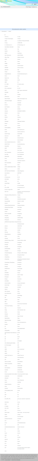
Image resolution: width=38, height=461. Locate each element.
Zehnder (6, 111)
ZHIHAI (18, 230)
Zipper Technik (20, 316)
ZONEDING (19, 367)
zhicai (6, 230)
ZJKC (18, 330)
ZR (5, 396)
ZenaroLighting (7, 127)
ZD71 (6, 90)
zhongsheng (7, 256)
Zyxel (6, 445)
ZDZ (5, 94)
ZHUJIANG (7, 274)
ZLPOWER (19, 340)
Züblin (6, 40)
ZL (5, 340)
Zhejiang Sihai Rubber (9, 207)
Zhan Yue (6, 191)
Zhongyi (6, 266)
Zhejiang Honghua (20, 205)
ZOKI (6, 357)
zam (5, 61)
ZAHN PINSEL (20, 55)
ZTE (18, 406)
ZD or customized (8, 88)
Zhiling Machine (8, 234)
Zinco (18, 305)
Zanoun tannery (20, 67)
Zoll (5, 359)
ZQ (18, 394)
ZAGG (6, 53)
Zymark (18, 437)
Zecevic (6, 104)
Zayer (18, 75)
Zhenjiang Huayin (20, 223)
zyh (18, 435)
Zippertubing (7, 318)
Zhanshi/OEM (7, 201)
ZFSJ (18, 179)
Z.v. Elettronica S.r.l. (8, 44)
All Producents (5, 6)
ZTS (5, 410)
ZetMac (18, 166)
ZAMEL (6, 63)
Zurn (18, 420)
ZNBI (6, 351)
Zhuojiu (6, 278)
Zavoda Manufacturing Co (22, 73)
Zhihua (18, 232)
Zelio (18, 119)
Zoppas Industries (8, 384)
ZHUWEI (19, 287)
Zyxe (18, 443)
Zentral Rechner (20, 137)
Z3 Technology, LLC (21, 44)
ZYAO (18, 431)
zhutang (6, 287)
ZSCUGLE (7, 402)
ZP (18, 392)
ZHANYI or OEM (20, 201)
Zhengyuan (7, 219)
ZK (18, 334)
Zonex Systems (20, 371)
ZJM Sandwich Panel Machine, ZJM (11, 333)
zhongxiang (7, 259)
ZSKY (6, 404)
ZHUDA (18, 270)
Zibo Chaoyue (7, 291)
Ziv (5, 326)
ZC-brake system (20, 84)
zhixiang (6, 238)
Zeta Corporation (8, 162)
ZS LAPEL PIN (7, 398)
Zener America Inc (20, 129)
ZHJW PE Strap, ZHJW (9, 240)
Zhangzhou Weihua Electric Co (10, 194)
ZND (18, 351)
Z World (18, 38)
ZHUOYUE (19, 285)
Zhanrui (18, 197)
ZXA (18, 428)
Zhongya (6, 264)
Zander (6, 65)
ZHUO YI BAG (20, 274)
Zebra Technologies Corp (22, 98)
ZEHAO (18, 108)
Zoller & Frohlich (8, 361)
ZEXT (6, 175)
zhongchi (19, 244)
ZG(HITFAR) (7, 183)
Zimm (18, 301)
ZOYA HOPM (19, 388)
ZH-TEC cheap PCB (8, 189)
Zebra (18, 96)
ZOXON (6, 388)
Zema (18, 123)
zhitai (18, 236)
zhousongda (19, 268)
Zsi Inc (18, 402)
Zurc (5, 420)
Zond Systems (7, 367)
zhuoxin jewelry (7, 283)
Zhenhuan (19, 221)
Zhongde (6, 246)
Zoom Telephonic (20, 380)
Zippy (18, 318)
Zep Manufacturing (21, 144)
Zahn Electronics (8, 55)
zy (5, 431)
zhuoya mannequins (21, 283)
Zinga (6, 309)
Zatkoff (18, 71)
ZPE (5, 394)
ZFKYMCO (7, 179)
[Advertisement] (19, 18)
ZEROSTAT (7, 156)
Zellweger (6, 121)
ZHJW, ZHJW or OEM (21, 240)
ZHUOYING (7, 285)
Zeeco (18, 106)
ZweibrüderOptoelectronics (10, 426)
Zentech (6, 137)
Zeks (18, 115)
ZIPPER (6, 316)
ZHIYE (18, 238)
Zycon (6, 433)
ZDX (18, 92)
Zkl (5, 338)
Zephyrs (19, 146)
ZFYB (6, 181)
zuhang (18, 414)
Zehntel (6, 113)
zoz (5, 392)
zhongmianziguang (8, 252)
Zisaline (6, 324)
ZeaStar (18, 94)
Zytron (18, 441)
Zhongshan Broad (20, 254)
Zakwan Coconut (20, 57)
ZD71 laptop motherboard (22, 90)
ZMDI (6, 349)
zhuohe (18, 276)
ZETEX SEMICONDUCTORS (10, 166)
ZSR (18, 404)
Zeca (6, 102)
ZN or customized (20, 349)
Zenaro (18, 125)
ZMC (18, 347)
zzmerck (19, 445)
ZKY (18, 338)
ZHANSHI (6, 199)
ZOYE (18, 390)
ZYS (18, 439)
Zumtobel (19, 418)
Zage (18, 51)
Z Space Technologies (9, 38)
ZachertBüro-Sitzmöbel (9, 46)
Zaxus (6, 75)
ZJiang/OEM (7, 330)
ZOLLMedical (19, 361)
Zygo (6, 435)
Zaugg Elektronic (8, 73)
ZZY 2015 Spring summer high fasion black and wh (23, 448)
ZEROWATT (19, 156)
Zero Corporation (8, 152)
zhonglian (6, 250)
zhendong (19, 209)
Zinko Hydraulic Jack (21, 309)
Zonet (6, 371)
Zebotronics (7, 96)
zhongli (18, 248)
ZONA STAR (19, 365)
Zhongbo (6, 244)
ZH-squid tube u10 (21, 187)
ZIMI (5, 301)
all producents (4, 31)
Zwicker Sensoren (20, 426)
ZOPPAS (19, 382)
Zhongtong (19, 256)
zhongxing (19, 262)
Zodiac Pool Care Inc (9, 355)
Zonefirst (6, 369)
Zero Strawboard (20, 154)
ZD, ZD (18, 88)
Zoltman (19, 363)
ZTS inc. (19, 410)
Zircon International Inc (21, 322)
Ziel (5, 297)
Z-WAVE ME (19, 42)
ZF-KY (18, 177)
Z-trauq (6, 42)
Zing (5, 307)
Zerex (6, 150)
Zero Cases (19, 150)
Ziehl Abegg (19, 295)
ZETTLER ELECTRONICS (10, 170)
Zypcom (6, 439)
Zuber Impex (7, 412)
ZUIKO (6, 416)
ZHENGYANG (20, 217)
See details (7, 459)
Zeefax (6, 108)
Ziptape (18, 320)
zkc (5, 336)
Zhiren (6, 236)
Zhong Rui (7, 242)
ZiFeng (18, 297)
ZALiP (6, 59)
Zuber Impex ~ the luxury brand (23, 412)
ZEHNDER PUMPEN (21, 111)
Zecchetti (19, 102)
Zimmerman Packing (8, 305)
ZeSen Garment (20, 158)
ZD (18, 86)
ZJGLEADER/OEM (21, 328)
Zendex (18, 127)
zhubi (6, 270)
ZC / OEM (6, 84)
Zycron (18, 433)
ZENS (18, 135)
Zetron (6, 168)
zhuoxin (18, 280)
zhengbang (19, 213)
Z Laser (18, 36)
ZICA (18, 291)
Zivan (18, 326)
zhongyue (19, 266)
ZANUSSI (6, 69)
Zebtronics (19, 100)
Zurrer (6, 422)
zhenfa (6, 211)
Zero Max (6, 154)
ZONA (6, 365)
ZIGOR (6, 299)
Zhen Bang (19, 207)
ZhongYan (19, 264)
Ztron (18, 408)
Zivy (5, 328)
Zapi (18, 69)
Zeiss (6, 115)
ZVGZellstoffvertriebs (21, 422)
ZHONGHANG (7, 248)
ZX (5, 428)
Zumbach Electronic (8, 418)
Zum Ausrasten (20, 416)
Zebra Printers (7, 98)
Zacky (18, 46)
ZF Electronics (7, 177)
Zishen (18, 324)
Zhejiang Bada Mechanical (10, 205)
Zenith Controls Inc (21, 131)
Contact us (34, 6)
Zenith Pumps (7, 133)
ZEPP (6, 148)
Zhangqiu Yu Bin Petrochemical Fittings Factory (23, 192)
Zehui (18, 113)
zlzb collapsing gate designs (10, 342)
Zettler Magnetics (20, 170)
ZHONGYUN (7, 268)
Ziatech (6, 289)
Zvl (5, 424)
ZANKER (6, 67)
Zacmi (6, 49)
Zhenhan (19, 219)
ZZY (5, 447)
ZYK (5, 437)
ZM (18, 342)
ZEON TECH (7, 144)
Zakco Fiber (7, 57)
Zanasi (18, 63)
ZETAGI (18, 162)
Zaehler (6, 51)
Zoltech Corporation (8, 363)
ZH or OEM (7, 187)
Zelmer (6, 123)
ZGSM (18, 183)
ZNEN (6, 353)
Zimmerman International (22, 303)
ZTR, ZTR (6, 408)
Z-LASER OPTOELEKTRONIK (23, 40)
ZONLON (6, 378)
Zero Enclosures (20, 152)
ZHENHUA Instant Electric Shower (11, 222)
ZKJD (18, 336)
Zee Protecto (7, 106)
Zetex (18, 164)
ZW (18, 424)
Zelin (6, 119)
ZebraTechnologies (8, 100)
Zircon (6, 322)
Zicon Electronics (8, 293)
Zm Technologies (8, 345)
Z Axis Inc (6, 36)
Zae (18, 49)
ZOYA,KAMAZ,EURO (9, 390)
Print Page (28, 6)
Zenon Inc (6, 135)
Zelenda (19, 117)
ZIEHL (6, 295)
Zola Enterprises (20, 357)
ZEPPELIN (19, 148)
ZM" (18, 345)
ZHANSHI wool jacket (21, 199)
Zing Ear (19, 307)
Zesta (6, 160)
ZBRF (6, 82)
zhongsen (6, 254)
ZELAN (6, 117)
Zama (18, 61)
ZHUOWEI (7, 280)
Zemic (6, 125)
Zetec (6, 164)
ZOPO (6, 382)
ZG (18, 181)
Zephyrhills (7, 146)
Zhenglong (7, 217)
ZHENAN (6, 209)
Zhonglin (19, 250)
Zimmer (6, 303)
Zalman (18, 59)
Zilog (18, 299)
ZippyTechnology (8, 320)
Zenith (6, 131)
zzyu (5, 450)
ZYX (5, 443)
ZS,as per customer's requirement (23, 399)
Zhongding (19, 246)
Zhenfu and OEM (8, 213)
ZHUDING (7, 272)
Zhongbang (19, 242)
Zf (17, 175)
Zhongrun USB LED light (22, 252)
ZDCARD (6, 92)
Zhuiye (18, 272)
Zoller (18, 359)
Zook (18, 378)
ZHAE (18, 189)
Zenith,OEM (19, 133)
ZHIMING (19, 234)
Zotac (6, 386)
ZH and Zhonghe (20, 185)
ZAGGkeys (19, 53)
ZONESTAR (19, 369)
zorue (18, 384)
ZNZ (18, 353)
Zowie (18, 386)
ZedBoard (19, 104)
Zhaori (18, 203)
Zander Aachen (20, 65)
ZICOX (18, 293)
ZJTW (18, 332)
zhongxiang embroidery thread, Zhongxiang (23, 260)
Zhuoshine (19, 278)
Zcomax (6, 86)
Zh (5, 185)
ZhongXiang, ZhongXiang (9, 262)
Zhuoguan (7, 276)
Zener (6, 129)
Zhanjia (18, 194)
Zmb (5, 347)
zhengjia (19, 215)
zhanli (6, 197)
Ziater (18, 289)
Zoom (6, 380)
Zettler (18, 168)
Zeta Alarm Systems (21, 160)
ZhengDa (6, 215)
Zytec (6, 441)
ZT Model (6, 406)
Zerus (6, 158)
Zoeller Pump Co (20, 355)
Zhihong (6, 232)
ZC (18, 82)
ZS (18, 396)
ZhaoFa (6, 203)
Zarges (6, 71)
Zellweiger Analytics (21, 121)
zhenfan (18, 211)
